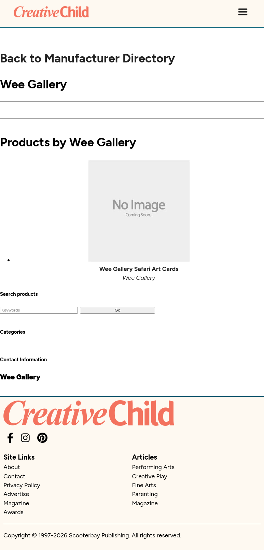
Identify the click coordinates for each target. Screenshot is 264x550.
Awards (13, 512)
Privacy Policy (21, 485)
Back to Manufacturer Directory (87, 58)
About (11, 467)
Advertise (16, 493)
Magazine (16, 503)
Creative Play (149, 476)
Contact (14, 476)
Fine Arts (144, 485)
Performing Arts (153, 467)
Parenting (145, 493)
